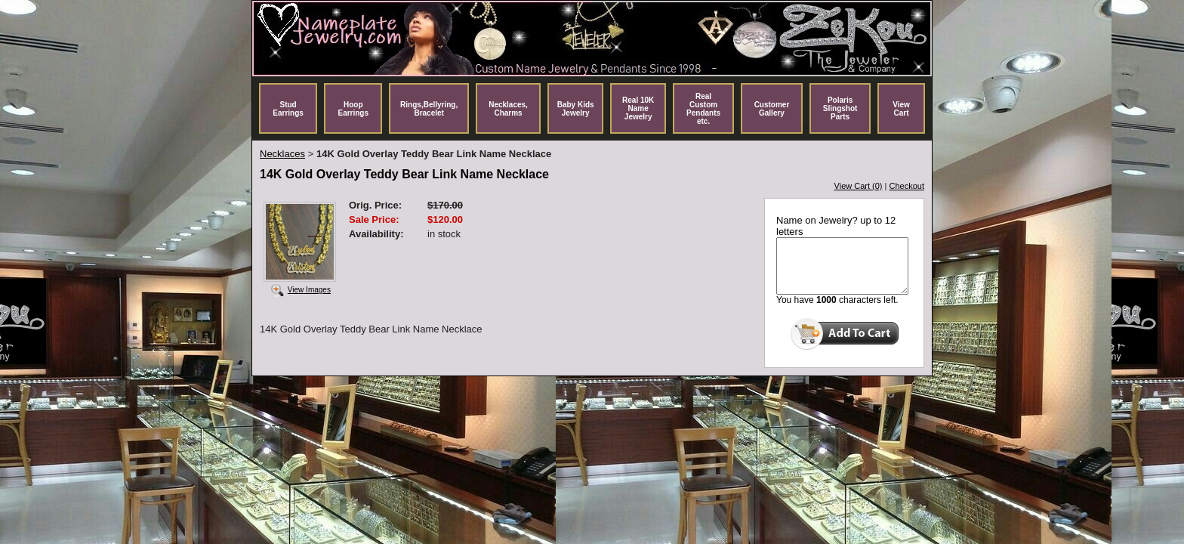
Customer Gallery (772, 108)
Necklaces (282, 153)
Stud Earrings (288, 108)
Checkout (907, 185)
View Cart (901, 108)
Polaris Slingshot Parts (840, 108)
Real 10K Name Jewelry (638, 108)
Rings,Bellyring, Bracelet (429, 108)
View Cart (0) (858, 185)
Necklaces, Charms (508, 108)
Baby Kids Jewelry (575, 108)
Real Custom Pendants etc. (703, 108)
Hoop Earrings (353, 108)
